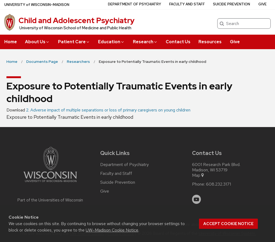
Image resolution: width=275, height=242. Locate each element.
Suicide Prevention (231, 4)
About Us (37, 42)
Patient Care (74, 42)
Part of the (50, 200)
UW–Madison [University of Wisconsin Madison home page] (36, 4)
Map (198, 175)
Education (111, 42)
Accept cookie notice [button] (228, 223)
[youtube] (196, 199)
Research (145, 42)
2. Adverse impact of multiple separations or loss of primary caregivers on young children (108, 110)
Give (235, 42)
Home (10, 42)
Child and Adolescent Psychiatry (77, 20)
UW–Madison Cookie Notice (112, 230)
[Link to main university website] (50, 183)
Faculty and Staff (187, 4)
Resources (210, 42)
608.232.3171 (218, 184)
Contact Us (178, 42)
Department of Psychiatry (134, 4)
